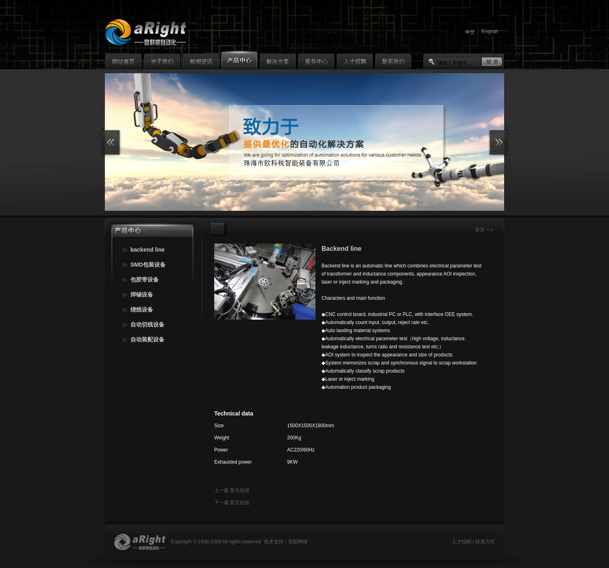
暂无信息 (239, 490)
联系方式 (485, 542)
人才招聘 (461, 542)
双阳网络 (298, 542)
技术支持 (273, 542)
